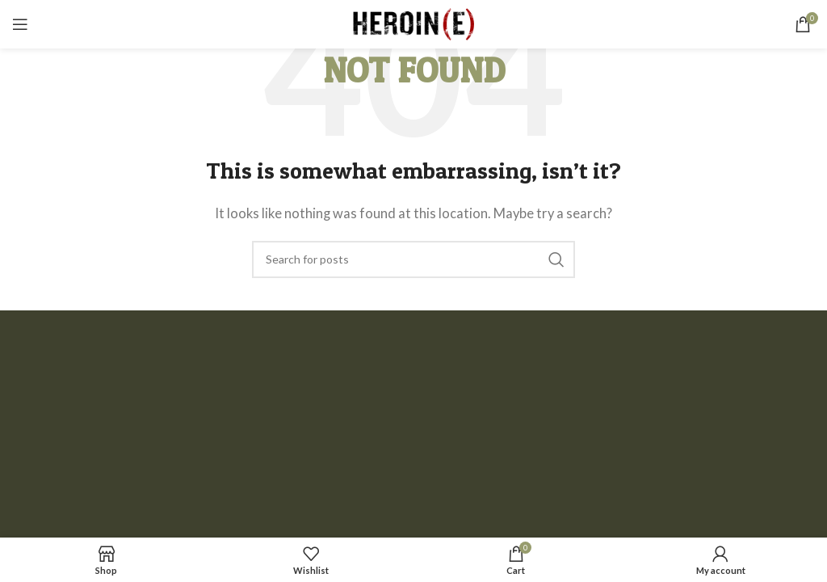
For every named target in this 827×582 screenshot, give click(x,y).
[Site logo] (413, 22)
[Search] (413, 259)
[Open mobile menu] (20, 24)
